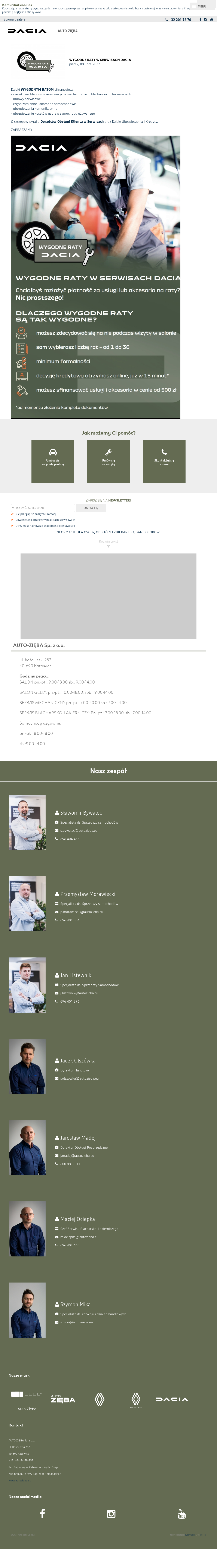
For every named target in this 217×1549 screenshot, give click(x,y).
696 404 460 (67, 1245)
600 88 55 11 (67, 1163)
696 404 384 (67, 920)
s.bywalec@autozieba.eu (76, 830)
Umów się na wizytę (108, 462)
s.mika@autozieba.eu (74, 1322)
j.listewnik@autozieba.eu (76, 993)
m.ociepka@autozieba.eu (76, 1236)
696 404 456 (67, 838)
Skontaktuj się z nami (164, 462)
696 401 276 (67, 1001)
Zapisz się (91, 508)
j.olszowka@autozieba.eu (77, 1078)
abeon (203, 1535)
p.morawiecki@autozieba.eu (79, 911)
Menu (202, 6)
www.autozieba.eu (20, 1480)
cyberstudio (190, 1535)
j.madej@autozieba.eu (74, 1155)
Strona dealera (14, 19)
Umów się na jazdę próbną (53, 462)
